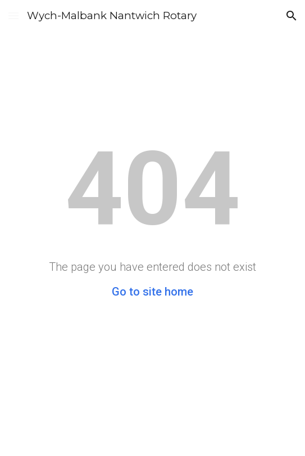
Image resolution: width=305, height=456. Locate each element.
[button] (13, 15)
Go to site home (152, 291)
